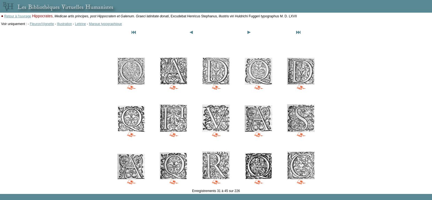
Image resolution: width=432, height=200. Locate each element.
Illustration (64, 24)
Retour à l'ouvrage (17, 16)
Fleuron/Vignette (42, 24)
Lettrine (80, 24)
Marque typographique (105, 24)
